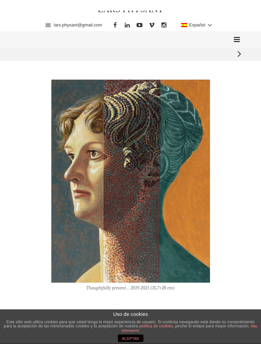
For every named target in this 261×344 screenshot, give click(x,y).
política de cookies (156, 326)
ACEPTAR (130, 339)
